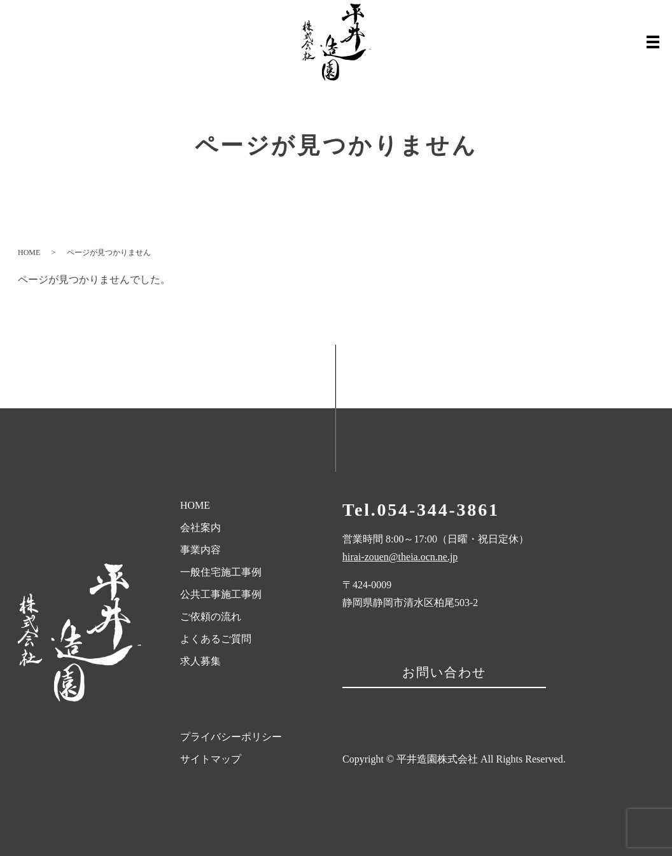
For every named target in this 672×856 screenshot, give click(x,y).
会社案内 (200, 527)
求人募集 (200, 661)
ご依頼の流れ (210, 616)
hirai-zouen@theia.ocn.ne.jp (400, 556)
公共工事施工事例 (221, 594)
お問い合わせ (444, 672)
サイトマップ (210, 759)
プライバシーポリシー (231, 736)
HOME (29, 252)
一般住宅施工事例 (221, 572)
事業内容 (200, 549)
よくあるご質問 (215, 638)
